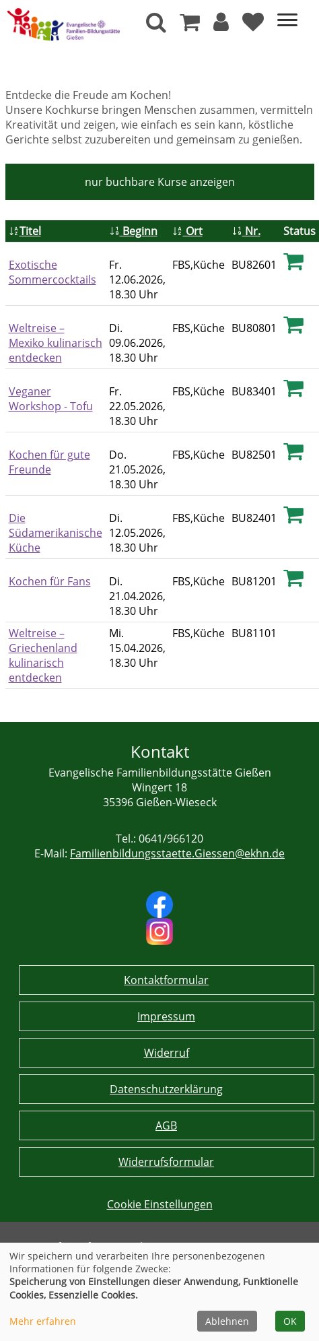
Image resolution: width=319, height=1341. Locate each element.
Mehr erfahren (42, 1321)
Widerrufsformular (166, 1161)
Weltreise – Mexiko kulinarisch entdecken (55, 343)
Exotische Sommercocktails (52, 272)
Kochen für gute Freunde (49, 462)
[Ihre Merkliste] (253, 25)
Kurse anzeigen (160, 181)
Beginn (133, 231)
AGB (166, 1125)
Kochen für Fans (50, 581)
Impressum (166, 1016)
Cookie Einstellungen (160, 1204)
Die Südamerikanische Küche (55, 533)
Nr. (246, 231)
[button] (221, 25)
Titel (25, 231)
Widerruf (166, 1052)
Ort (187, 231)
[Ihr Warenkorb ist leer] (190, 25)
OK (290, 1321)
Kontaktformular (166, 980)
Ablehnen (227, 1321)
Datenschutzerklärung (166, 1089)
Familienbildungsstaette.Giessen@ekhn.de (177, 853)
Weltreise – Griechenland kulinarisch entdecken (43, 655)
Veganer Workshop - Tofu (51, 399)
